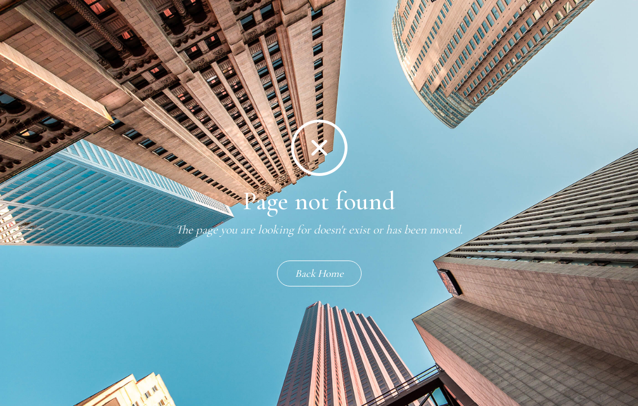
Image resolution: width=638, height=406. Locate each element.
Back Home (319, 273)
